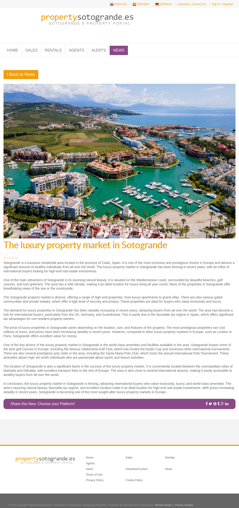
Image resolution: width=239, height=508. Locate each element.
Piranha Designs (184, 496)
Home (12, 42)
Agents (76, 42)
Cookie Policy (134, 471)
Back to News (21, 66)
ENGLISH (118, 4)
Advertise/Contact (137, 460)
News (118, 42)
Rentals (53, 42)
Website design (163, 496)
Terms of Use (94, 466)
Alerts (98, 42)
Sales (31, 42)
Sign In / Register (222, 4)
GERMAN (163, 4)
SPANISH (141, 4)
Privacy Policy (94, 471)
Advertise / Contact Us (192, 4)
